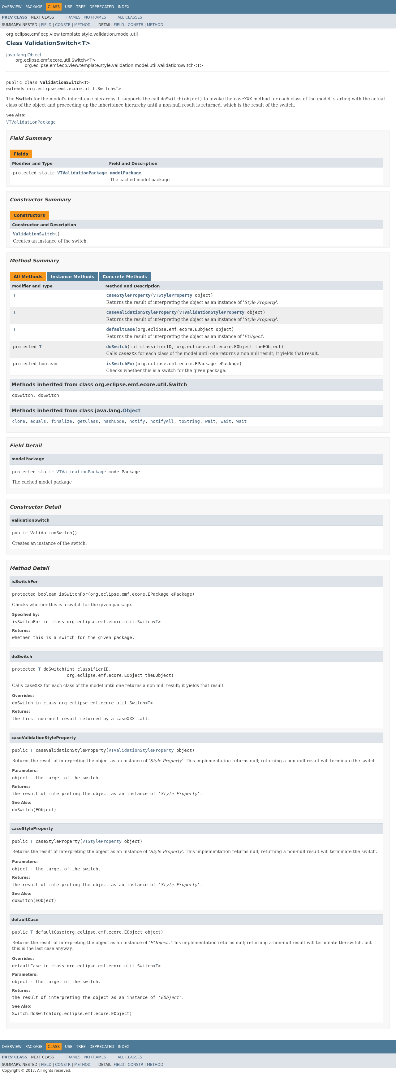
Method (82, 25)
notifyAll (162, 421)
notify (137, 421)
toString (189, 421)
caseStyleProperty (128, 295)
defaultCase (120, 329)
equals (38, 421)
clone (18, 421)
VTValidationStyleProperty (212, 312)
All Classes (130, 17)
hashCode (113, 421)
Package (33, 7)
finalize (61, 421)
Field (46, 25)
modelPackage (125, 172)
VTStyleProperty (172, 295)
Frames (73, 17)
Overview (12, 7)
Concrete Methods (125, 276)
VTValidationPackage (82, 172)
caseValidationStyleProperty (141, 312)
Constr (63, 25)
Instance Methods (72, 276)
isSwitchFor (120, 363)
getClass (87, 421)
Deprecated (101, 7)
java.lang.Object (23, 54)
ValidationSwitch (34, 233)
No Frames (95, 17)
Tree (81, 7)
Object (132, 411)
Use (68, 7)
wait (210, 421)
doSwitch (116, 346)
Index (124, 7)
